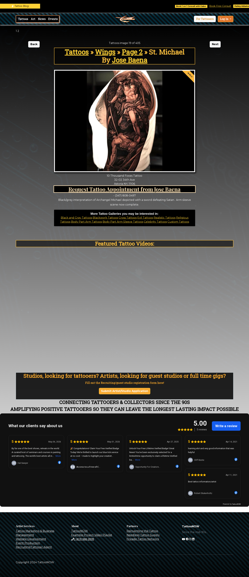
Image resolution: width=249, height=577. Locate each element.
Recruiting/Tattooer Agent (34, 547)
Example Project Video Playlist (91, 535)
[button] (205, 19)
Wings (105, 51)
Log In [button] (224, 19)
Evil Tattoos (145, 217)
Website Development (31, 539)
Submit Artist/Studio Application (124, 391)
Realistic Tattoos (164, 217)
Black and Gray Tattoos (76, 217)
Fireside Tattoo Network (143, 539)
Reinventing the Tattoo (142, 531)
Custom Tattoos (178, 221)
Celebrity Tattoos (155, 221)
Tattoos (23, 19)
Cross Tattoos (128, 217)
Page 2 (132, 51)
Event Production (28, 543)
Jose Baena (129, 60)
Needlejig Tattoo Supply (143, 535)
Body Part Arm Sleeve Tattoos (123, 221)
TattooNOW (79, 531)
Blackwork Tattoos (105, 217)
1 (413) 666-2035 (82, 539)
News (42, 19)
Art (33, 19)
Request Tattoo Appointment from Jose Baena (124, 189)
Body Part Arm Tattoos (86, 221)
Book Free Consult (224, 6)
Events (53, 19)
